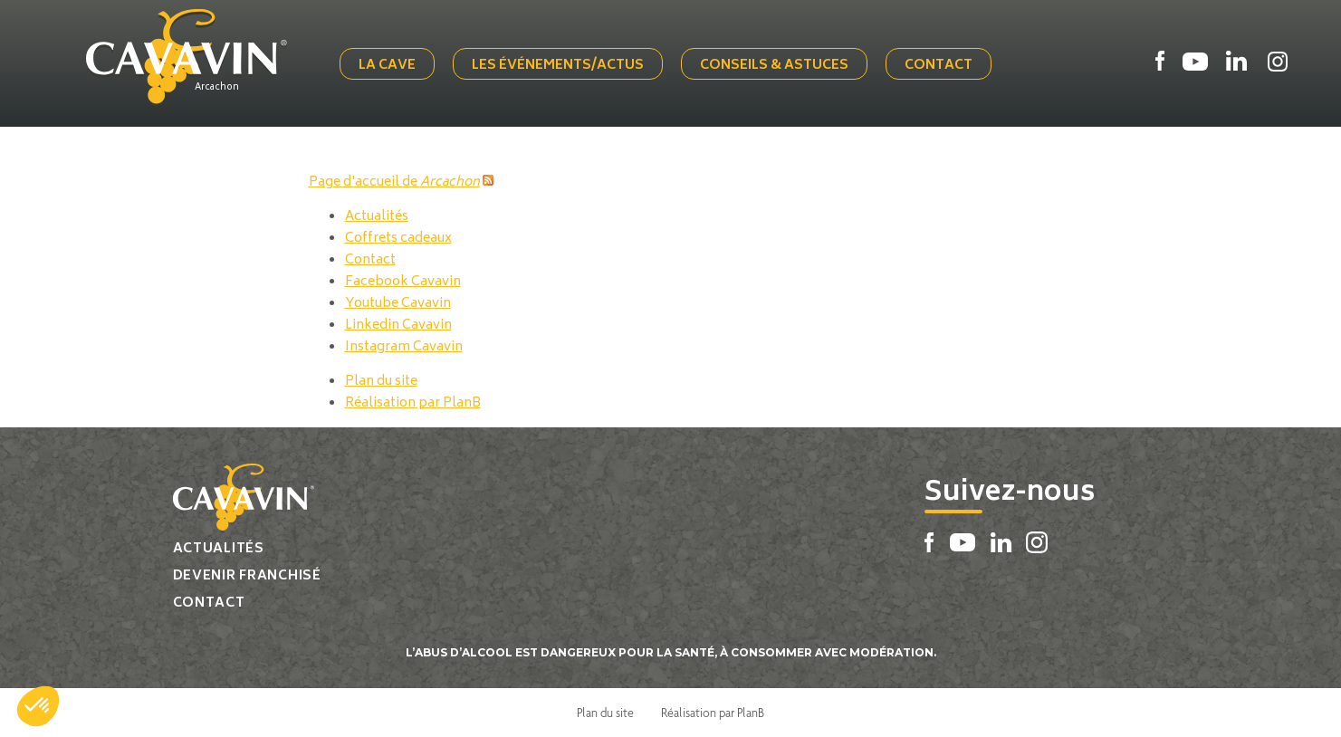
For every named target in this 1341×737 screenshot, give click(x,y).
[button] (38, 706)
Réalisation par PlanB (413, 403)
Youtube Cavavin (398, 303)
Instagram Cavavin (404, 347)
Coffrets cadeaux (398, 238)
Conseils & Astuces (774, 65)
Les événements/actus (558, 65)
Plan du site (381, 381)
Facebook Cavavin (403, 282)
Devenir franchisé (247, 576)
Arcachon (217, 88)
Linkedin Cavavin (398, 325)
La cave (387, 65)
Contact (938, 65)
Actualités (376, 217)
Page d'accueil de (394, 182)
